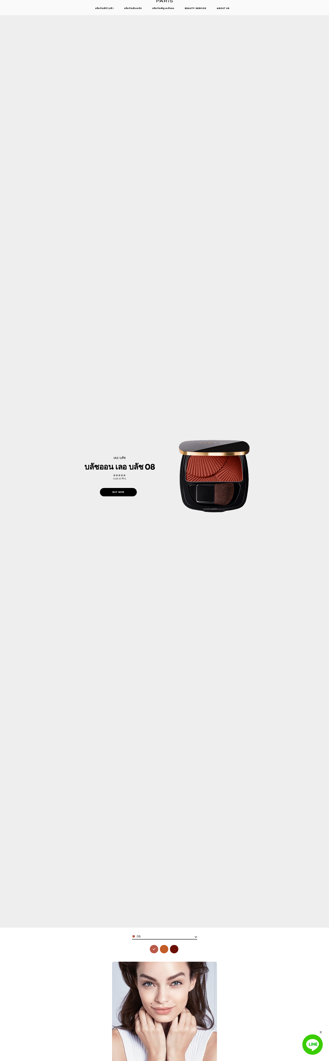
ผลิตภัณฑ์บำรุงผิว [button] (104, 8)
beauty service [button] (195, 8)
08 (139, 936)
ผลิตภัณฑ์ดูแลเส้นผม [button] (163, 8)
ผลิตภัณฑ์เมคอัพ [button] (133, 8)
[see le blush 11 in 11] (174, 949)
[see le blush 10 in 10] (164, 949)
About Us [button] (223, 8)
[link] (119, 477)
